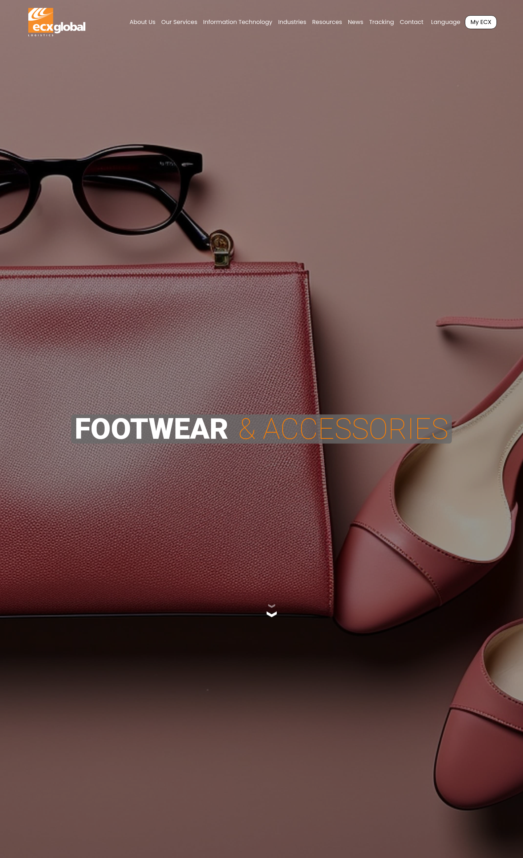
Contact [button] (411, 22)
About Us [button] (142, 22)
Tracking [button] (381, 22)
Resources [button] (327, 22)
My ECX (480, 22)
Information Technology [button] (237, 22)
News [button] (356, 22)
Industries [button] (292, 22)
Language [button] (446, 22)
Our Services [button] (179, 22)
